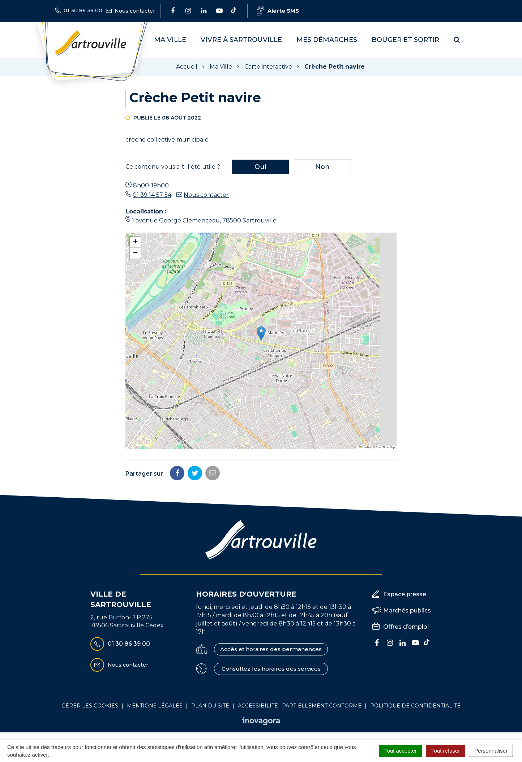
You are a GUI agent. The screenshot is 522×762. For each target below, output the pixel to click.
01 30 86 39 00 (120, 644)
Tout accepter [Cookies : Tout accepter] (400, 751)
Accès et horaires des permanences (271, 649)
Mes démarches (326, 40)
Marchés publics (407, 610)
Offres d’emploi (406, 626)
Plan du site (210, 705)
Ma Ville (170, 40)
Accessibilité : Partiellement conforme (299, 705)
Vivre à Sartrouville (241, 40)
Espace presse (404, 594)
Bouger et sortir (405, 40)
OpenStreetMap (385, 447)
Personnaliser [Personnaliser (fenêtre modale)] (491, 751)
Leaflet (365, 447)
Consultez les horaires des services (271, 668)
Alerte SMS (278, 11)
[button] (261, 333)
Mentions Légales (155, 705)
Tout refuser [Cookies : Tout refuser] (445, 751)
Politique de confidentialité (415, 705)
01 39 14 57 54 (152, 194)
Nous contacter (206, 194)
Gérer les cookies (89, 705)
